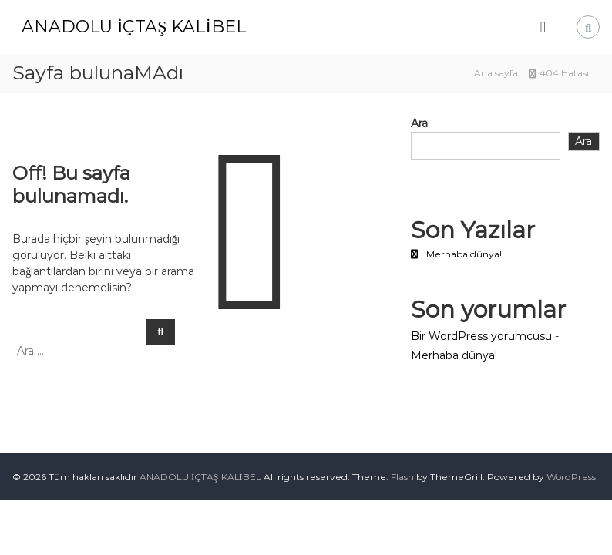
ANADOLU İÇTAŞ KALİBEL (134, 26)
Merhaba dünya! (464, 254)
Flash (402, 477)
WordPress (571, 477)
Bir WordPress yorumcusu (481, 336)
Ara (419, 123)
